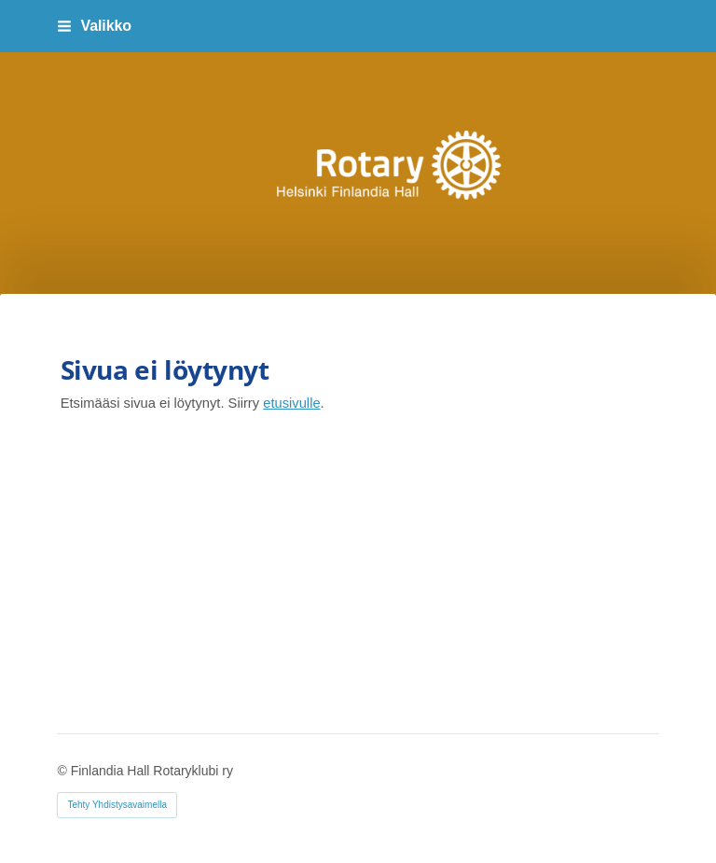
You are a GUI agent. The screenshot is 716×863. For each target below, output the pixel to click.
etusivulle (291, 403)
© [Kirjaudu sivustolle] (63, 770)
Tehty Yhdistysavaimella (117, 805)
